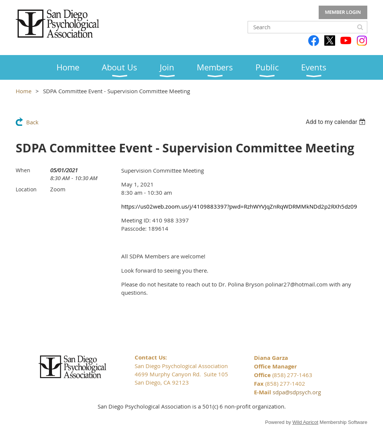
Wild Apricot (305, 422)
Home (23, 91)
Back (32, 122)
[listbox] (336, 122)
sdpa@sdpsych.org (297, 392)
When (23, 170)
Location (26, 189)
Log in (343, 12)
